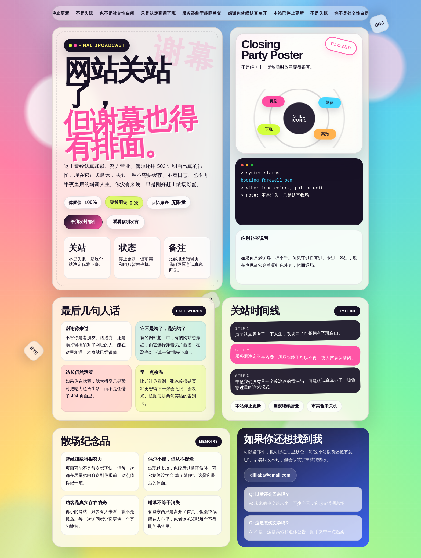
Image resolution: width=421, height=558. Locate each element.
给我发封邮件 (83, 221)
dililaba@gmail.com (270, 475)
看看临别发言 (126, 221)
